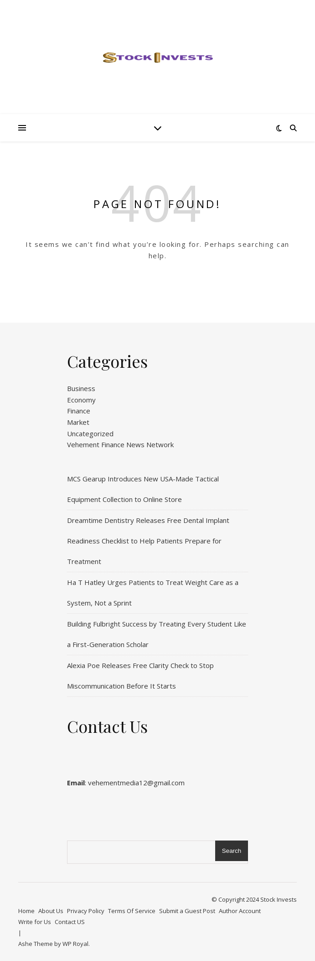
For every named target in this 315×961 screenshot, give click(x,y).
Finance (78, 410)
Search (231, 850)
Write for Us (34, 922)
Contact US (70, 922)
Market (78, 422)
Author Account (240, 911)
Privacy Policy (85, 911)
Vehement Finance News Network (120, 444)
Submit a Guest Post (187, 911)
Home (26, 911)
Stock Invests (278, 899)
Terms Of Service (131, 911)
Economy (81, 399)
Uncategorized (90, 433)
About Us (50, 911)
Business (81, 388)
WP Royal (75, 944)
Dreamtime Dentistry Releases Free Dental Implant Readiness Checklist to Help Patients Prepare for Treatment (148, 541)
